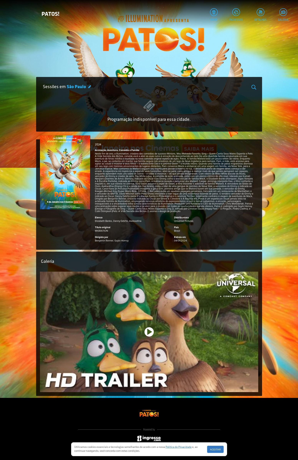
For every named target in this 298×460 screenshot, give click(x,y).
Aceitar (215, 449)
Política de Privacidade (179, 447)
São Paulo (77, 87)
